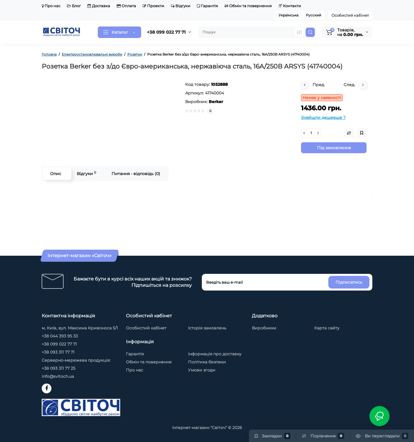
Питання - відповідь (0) (136, 173)
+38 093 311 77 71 (58, 352)
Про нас (51, 5)
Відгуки (180, 5)
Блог (74, 5)
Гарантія (207, 5)
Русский (313, 15)
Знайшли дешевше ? (323, 117)
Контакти (289, 5)
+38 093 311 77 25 (58, 368)
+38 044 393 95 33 (60, 336)
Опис (55, 173)
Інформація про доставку (214, 353)
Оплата (126, 5)
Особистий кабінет (350, 15)
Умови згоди (201, 370)
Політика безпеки (207, 362)
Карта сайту (327, 328)
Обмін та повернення (248, 5)
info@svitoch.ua (58, 376)
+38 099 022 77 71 (166, 32)
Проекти (153, 5)
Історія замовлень (207, 328)
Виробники (264, 328)
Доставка (98, 5)
